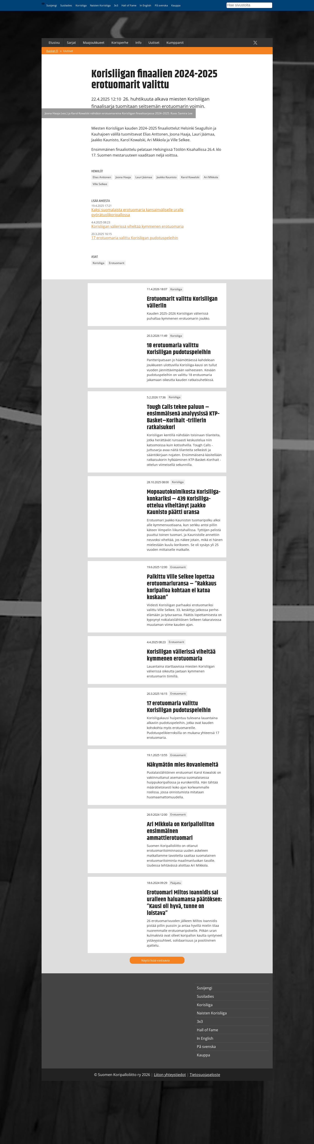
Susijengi (51, 5)
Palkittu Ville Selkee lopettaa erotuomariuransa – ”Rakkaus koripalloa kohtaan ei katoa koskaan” (181, 587)
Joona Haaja (123, 177)
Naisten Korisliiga (100, 5)
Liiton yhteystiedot (170, 1074)
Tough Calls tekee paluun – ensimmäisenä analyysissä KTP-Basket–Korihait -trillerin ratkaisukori (183, 417)
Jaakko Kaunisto (167, 177)
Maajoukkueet (93, 42)
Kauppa (175, 5)
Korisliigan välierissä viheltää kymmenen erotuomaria (181, 655)
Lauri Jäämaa (143, 177)
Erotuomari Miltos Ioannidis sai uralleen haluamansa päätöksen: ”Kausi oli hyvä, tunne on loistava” (184, 903)
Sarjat (71, 42)
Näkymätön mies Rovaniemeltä (182, 765)
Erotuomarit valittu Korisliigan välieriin (182, 302)
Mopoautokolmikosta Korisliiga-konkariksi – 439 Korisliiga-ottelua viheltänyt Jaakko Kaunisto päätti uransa (183, 502)
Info (138, 42)
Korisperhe (119, 42)
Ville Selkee (100, 184)
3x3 (116, 5)
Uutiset (153, 42)
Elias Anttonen (102, 177)
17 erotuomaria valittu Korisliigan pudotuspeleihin (179, 707)
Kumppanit (175, 42)
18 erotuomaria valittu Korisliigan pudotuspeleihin (179, 349)
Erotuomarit (116, 263)
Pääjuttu (175, 883)
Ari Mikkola (211, 177)
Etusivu (54, 42)
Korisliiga (81, 5)
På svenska (161, 5)
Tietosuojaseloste (205, 1074)
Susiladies (66, 5)
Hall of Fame (128, 5)
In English (145, 5)
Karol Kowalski (190, 177)
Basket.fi (52, 51)
